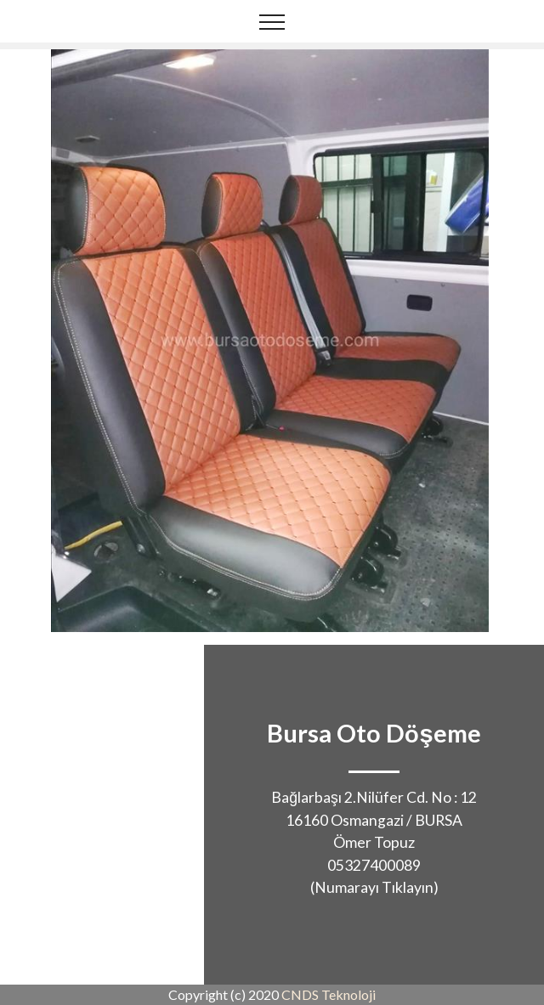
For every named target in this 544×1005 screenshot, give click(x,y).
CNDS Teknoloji (328, 994)
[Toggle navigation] (272, 21)
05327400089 (374, 865)
